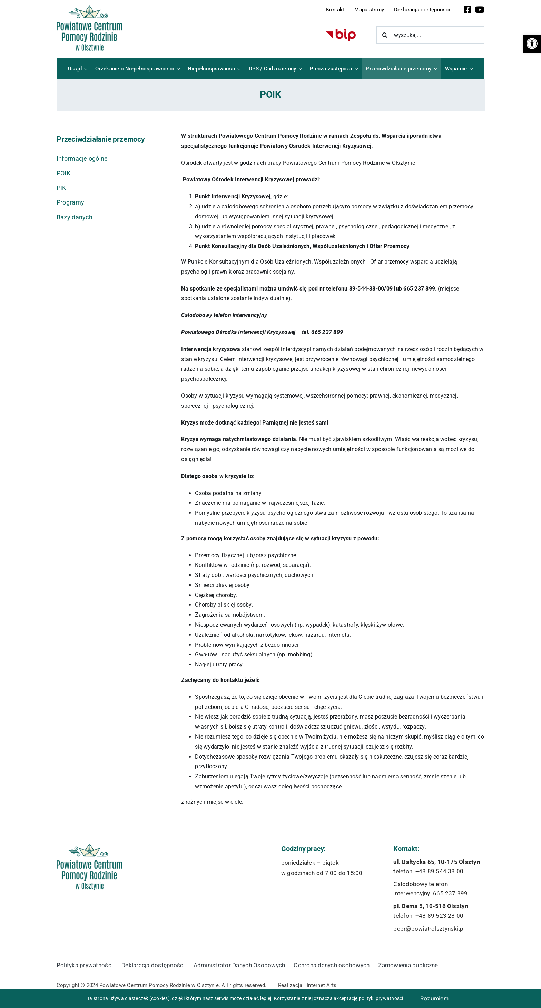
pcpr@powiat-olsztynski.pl (429, 928)
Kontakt (335, 10)
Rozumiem (434, 998)
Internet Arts (321, 985)
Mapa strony (369, 10)
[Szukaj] (385, 35)
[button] (532, 44)
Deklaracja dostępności (422, 10)
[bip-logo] (341, 31)
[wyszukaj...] (430, 35)
